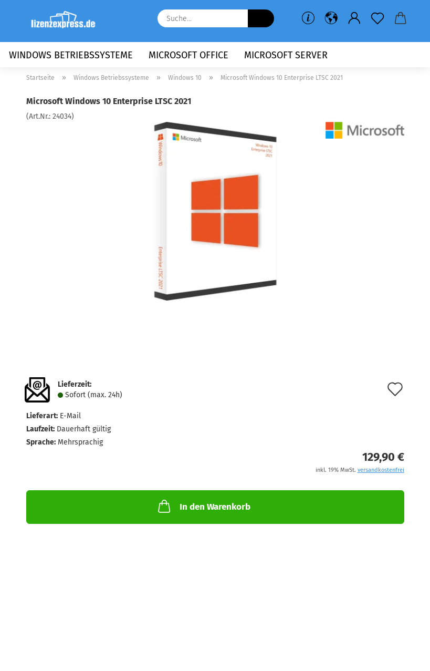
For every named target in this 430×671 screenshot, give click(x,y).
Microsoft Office (188, 55)
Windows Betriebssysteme (71, 55)
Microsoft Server (286, 55)
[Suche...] (261, 18)
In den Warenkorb (203, 506)
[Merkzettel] (377, 18)
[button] (331, 18)
